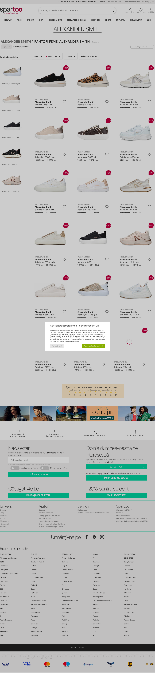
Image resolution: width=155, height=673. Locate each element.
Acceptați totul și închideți (93, 346)
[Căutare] (112, 10)
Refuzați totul (57, 346)
